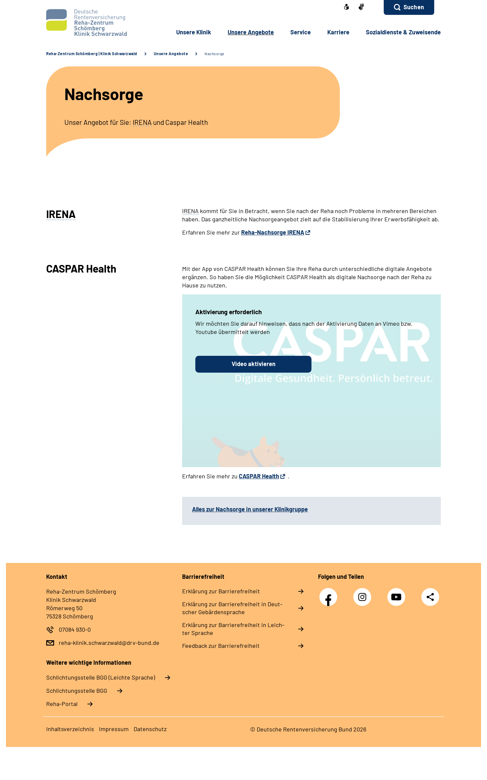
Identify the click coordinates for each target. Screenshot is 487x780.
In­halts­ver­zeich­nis (70, 728)
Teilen (430, 597)
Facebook (330, 593)
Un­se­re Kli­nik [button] (193, 32)
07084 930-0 (75, 629)
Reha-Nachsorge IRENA (272, 232)
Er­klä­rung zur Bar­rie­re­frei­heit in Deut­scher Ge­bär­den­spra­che (232, 607)
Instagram (364, 593)
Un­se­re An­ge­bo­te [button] (251, 32)
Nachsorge (214, 53)
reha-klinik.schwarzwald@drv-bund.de (109, 642)
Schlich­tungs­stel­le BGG (76, 690)
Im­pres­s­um (114, 728)
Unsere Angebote (171, 53)
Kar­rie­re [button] (338, 32)
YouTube (398, 593)
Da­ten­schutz (150, 728)
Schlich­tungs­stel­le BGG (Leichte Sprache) (100, 677)
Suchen (414, 7)
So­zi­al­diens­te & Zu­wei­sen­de (403, 32)
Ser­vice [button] (300, 32)
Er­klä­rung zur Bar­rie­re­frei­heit (221, 591)
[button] (409, 7)
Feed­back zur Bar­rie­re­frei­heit (221, 645)
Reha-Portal (62, 703)
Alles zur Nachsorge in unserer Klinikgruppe (250, 509)
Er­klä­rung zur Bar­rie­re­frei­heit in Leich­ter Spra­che (233, 628)
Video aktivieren (254, 363)
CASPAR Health (259, 476)
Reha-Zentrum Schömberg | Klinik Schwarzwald (91, 53)
